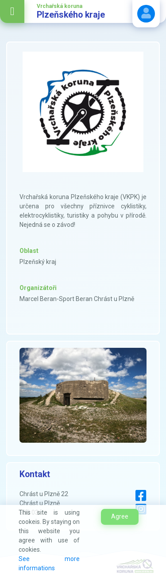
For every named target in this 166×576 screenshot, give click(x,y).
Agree (119, 516)
